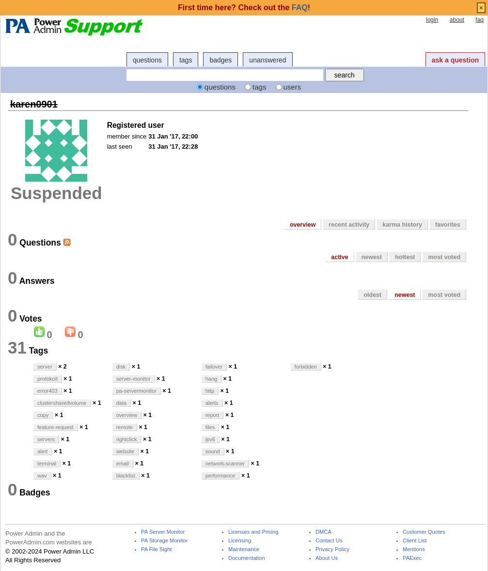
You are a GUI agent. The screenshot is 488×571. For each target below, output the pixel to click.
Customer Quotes (424, 532)
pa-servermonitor (136, 391)
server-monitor (133, 379)
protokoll (47, 379)
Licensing (239, 540)
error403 (47, 391)
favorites (447, 224)
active (339, 257)
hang (211, 379)
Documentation (246, 558)
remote (124, 427)
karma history (402, 224)
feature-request (55, 427)
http (209, 391)
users (292, 87)
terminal (46, 463)
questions (147, 60)
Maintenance (243, 549)
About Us (326, 558)
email (122, 463)
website (125, 451)
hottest (405, 257)
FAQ (300, 7)
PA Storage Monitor (164, 540)
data (121, 403)
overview (302, 224)
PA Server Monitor (163, 532)
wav (42, 475)
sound (212, 451)
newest (372, 257)
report (212, 415)
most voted (444, 257)
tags (185, 60)
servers (46, 439)
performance (220, 475)
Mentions (414, 549)
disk (121, 367)
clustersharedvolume (62, 403)
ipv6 (210, 439)
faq (479, 19)
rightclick (126, 439)
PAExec (412, 558)
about (457, 19)
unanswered (267, 60)
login (432, 19)
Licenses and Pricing (253, 532)
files (210, 427)
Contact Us (329, 540)
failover (213, 367)
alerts (212, 403)
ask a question (455, 60)
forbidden (306, 367)
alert (42, 451)
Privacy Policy (332, 549)
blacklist (125, 475)
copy (42, 415)
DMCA (323, 532)
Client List (414, 540)
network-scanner (225, 463)
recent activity (349, 224)
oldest (372, 295)
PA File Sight (156, 549)
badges (220, 60)
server (44, 367)
